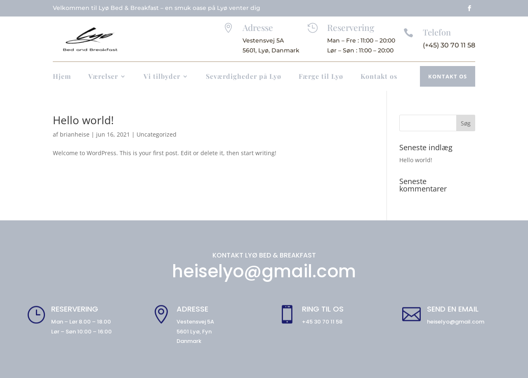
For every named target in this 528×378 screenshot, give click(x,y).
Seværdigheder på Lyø (243, 76)
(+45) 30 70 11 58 (449, 45)
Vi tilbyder (162, 76)
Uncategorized (157, 134)
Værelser (103, 76)
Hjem (62, 76)
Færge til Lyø (321, 76)
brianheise (75, 134)
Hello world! (83, 120)
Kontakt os (379, 76)
